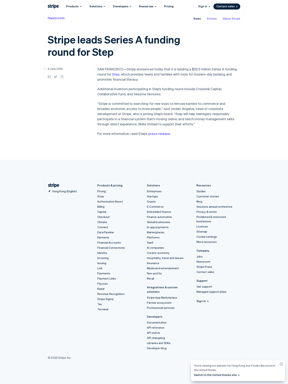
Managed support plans (211, 291)
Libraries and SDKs (159, 343)
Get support (204, 286)
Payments (103, 273)
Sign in (204, 6)
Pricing (169, 6)
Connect (102, 227)
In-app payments (158, 227)
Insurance (153, 263)
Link (99, 268)
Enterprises (154, 191)
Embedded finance (159, 212)
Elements (103, 237)
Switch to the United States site (217, 375)
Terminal (102, 309)
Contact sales (227, 6)
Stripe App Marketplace (162, 297)
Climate (102, 222)
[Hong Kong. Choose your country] (62, 191)
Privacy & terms (207, 212)
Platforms (153, 237)
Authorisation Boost (110, 201)
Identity (102, 253)
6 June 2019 (55, 69)
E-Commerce (155, 206)
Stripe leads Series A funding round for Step (114, 45)
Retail (150, 278)
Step (116, 74)
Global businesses (158, 222)
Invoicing (103, 258)
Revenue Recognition (111, 294)
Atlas (100, 196)
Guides (201, 191)
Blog (199, 201)
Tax (99, 304)
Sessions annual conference (214, 206)
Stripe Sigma (105, 299)
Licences (202, 226)
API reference (156, 327)
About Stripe (231, 18)
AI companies (155, 247)
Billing (101, 206)
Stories (212, 18)
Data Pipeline (105, 232)
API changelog (156, 338)
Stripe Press (204, 267)
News (197, 18)
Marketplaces (155, 232)
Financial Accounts (109, 242)
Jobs (200, 256)
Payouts (102, 283)
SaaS (150, 242)
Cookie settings (207, 236)
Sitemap (202, 231)
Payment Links (106, 278)
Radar (101, 289)
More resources (207, 242)
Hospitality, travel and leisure (165, 258)
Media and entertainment (163, 268)
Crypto (151, 201)
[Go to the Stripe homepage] (52, 185)
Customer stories (208, 196)
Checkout (103, 217)
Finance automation (159, 217)
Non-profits (154, 273)
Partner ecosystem (159, 302)
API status (153, 333)
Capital (101, 212)
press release (159, 133)
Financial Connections (111, 247)
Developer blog (157, 348)
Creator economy (158, 253)
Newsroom (56, 18)
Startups (152, 196)
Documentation (157, 322)
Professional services (160, 308)
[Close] (281, 364)
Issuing (101, 263)
